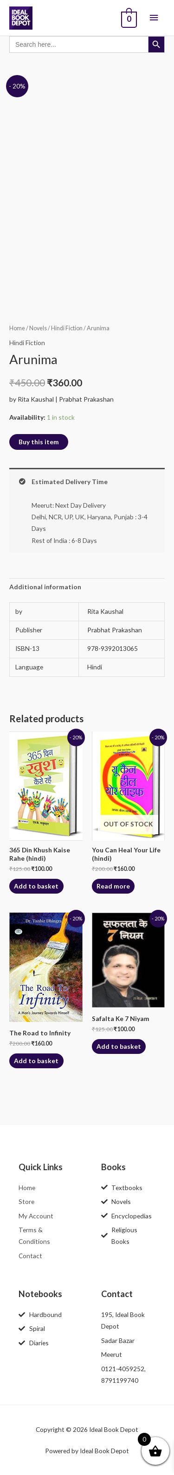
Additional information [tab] (45, 587)
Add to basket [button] (36, 886)
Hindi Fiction (67, 328)
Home (17, 328)
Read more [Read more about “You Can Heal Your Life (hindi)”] (113, 886)
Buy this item (39, 442)
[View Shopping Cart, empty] (128, 18)
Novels (38, 328)
